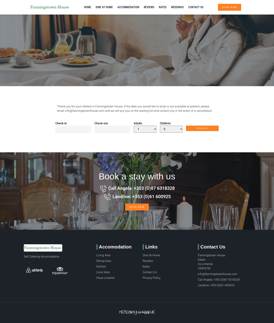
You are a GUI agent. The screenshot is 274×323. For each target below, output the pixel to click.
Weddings (177, 7)
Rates (162, 7)
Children (165, 123)
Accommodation (128, 7)
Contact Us (196, 7)
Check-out (101, 123)
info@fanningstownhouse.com (84, 111)
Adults (138, 123)
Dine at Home (104, 7)
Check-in (61, 123)
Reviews (149, 7)
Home (87, 7)
